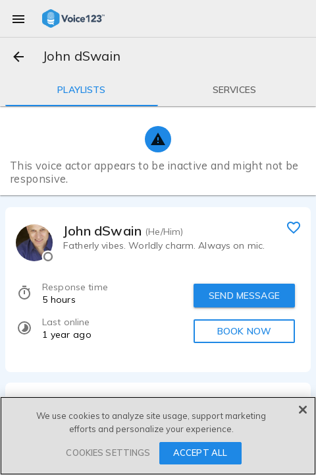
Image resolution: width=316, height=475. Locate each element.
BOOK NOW (244, 331)
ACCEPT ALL (200, 452)
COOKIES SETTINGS (108, 452)
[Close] (302, 409)
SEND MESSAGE (244, 295)
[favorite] (293, 227)
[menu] (18, 18)
